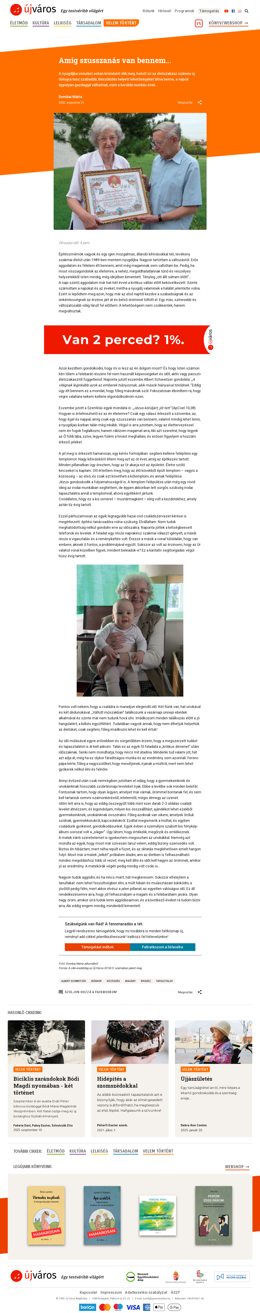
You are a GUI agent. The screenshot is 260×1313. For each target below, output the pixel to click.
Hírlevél (164, 11)
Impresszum (111, 1292)
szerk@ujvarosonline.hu (156, 1298)
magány (130, 981)
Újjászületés (196, 1078)
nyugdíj (146, 981)
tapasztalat (164, 981)
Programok (184, 11)
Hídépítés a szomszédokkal (117, 1082)
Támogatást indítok (97, 947)
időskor (96, 981)
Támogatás (209, 11)
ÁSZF (175, 1292)
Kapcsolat (88, 1292)
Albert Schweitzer (73, 981)
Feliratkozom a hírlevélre (162, 947)
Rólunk (149, 11)
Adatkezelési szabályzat (146, 1292)
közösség (113, 981)
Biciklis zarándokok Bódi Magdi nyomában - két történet (46, 1085)
